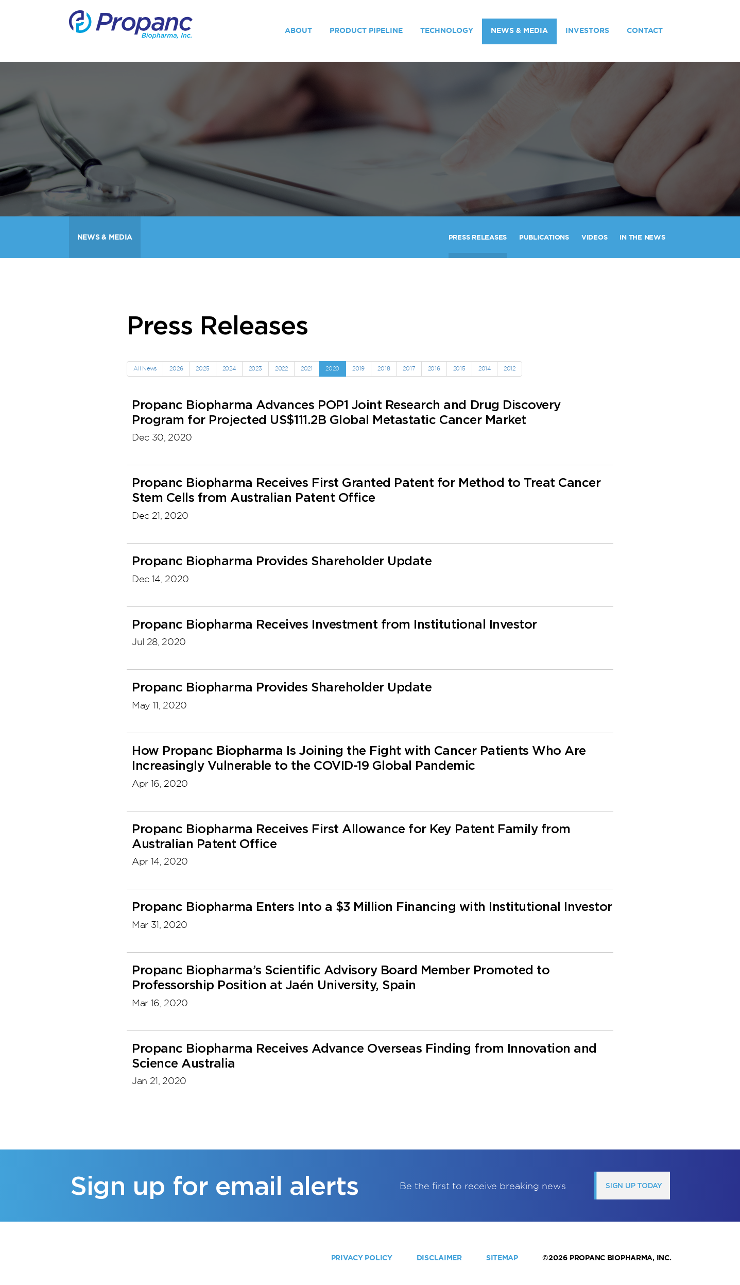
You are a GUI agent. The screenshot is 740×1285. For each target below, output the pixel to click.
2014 (484, 368)
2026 (176, 368)
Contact (645, 30)
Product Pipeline (366, 30)
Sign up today (634, 1185)
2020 (332, 368)
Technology (446, 30)
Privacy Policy (361, 1257)
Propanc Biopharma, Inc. (621, 1257)
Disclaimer (439, 1257)
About (298, 30)
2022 (281, 368)
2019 (358, 368)
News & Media (519, 30)
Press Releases (478, 237)
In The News (642, 237)
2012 (509, 368)
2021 (307, 368)
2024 (229, 368)
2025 (202, 368)
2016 (434, 368)
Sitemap (502, 1257)
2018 (383, 368)
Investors (587, 30)
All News (145, 368)
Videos (594, 237)
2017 (409, 368)
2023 (255, 368)
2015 (459, 368)
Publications (544, 237)
